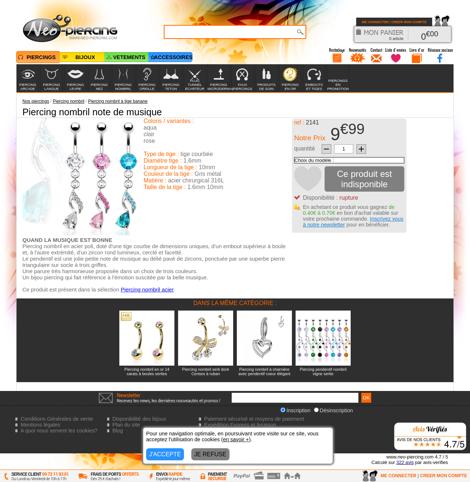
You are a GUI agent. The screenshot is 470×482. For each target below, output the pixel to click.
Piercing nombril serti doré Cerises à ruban (205, 371)
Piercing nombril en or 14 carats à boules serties (146, 371)
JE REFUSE (210, 454)
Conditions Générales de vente (57, 419)
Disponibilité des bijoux (139, 419)
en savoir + (236, 439)
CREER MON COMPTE (409, 22)
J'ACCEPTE (165, 454)
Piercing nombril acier (147, 289)
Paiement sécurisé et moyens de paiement (254, 419)
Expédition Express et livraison (240, 425)
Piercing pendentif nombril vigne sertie (323, 371)
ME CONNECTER (375, 22)
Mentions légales (40, 425)
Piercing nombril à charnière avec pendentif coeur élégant (264, 371)
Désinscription (333, 410)
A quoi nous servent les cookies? (59, 431)
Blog (117, 431)
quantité (304, 148)
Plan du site (126, 425)
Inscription (296, 410)
